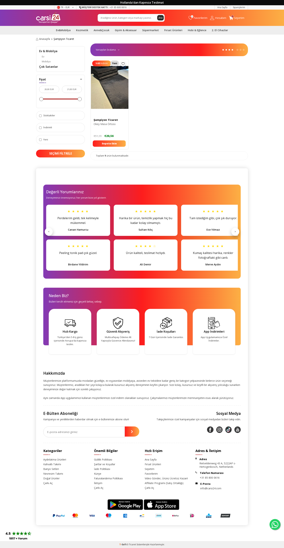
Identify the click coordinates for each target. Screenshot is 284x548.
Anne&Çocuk (101, 30)
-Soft (123, 544)
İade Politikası (102, 469)
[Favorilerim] (198, 18)
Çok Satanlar (48, 67)
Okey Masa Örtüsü (105, 124)
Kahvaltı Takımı (52, 464)
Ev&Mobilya (63, 30)
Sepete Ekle (109, 143)
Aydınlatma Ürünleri (54, 459)
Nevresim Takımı (53, 473)
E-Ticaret (131, 544)
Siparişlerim (239, 7)
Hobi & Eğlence (197, 30)
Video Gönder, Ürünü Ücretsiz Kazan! (166, 478)
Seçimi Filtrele (60, 153)
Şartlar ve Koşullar (104, 464)
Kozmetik (82, 30)
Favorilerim (151, 473)
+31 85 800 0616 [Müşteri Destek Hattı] (102, 7)
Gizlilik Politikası (103, 459)
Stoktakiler (47, 115)
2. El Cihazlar (220, 30)
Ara (160, 17)
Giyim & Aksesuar (126, 30)
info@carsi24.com (210, 488)
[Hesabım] (218, 18)
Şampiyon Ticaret (106, 120)
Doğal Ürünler (51, 478)
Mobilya (46, 61)
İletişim (98, 483)
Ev (43, 56)
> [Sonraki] (235, 231)
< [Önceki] (48, 231)
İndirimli (45, 127)
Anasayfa (43, 39)
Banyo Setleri (51, 469)
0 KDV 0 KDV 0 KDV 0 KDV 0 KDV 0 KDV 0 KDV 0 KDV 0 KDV (107, 49)
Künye (97, 473)
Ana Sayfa (222, 7)
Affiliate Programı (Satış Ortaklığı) (164, 483)
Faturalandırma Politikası (108, 478)
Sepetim (149, 469)
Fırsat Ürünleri (173, 30)
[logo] (48, 17)
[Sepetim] (236, 18)
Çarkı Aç (48, 483)
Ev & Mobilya (48, 51)
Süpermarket (150, 30)
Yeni (43, 139)
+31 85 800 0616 (210, 477)
